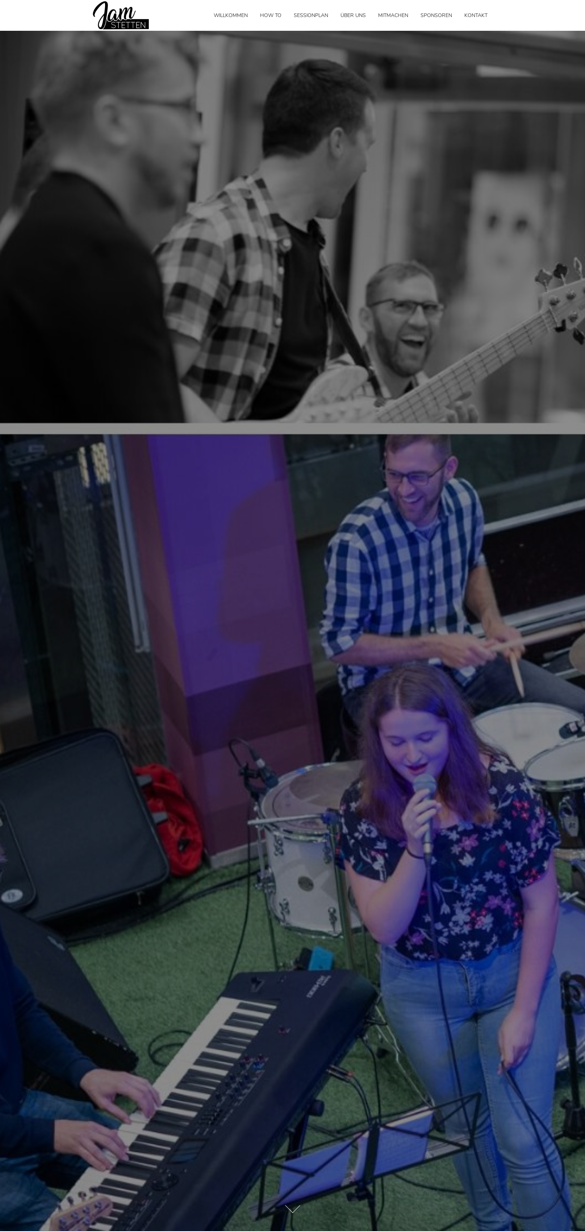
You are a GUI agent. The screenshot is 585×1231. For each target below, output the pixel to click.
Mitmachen (393, 15)
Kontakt (476, 15)
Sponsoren (436, 15)
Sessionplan (311, 15)
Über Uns (353, 15)
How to (270, 15)
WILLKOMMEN (231, 15)
